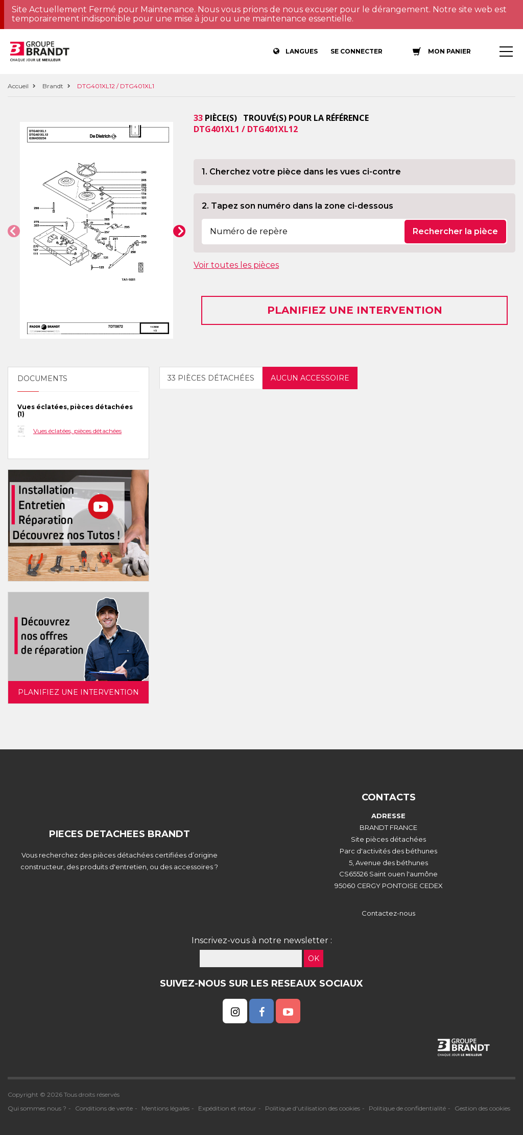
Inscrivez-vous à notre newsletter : (262, 940)
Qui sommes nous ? (37, 1108)
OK (313, 958)
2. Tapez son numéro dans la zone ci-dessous (297, 206)
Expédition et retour (227, 1108)
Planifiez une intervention (354, 310)
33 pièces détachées (211, 378)
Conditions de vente (104, 1108)
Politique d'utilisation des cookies (312, 1108)
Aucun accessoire (310, 378)
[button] (14, 231)
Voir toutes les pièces (236, 265)
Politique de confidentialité (407, 1108)
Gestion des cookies (482, 1108)
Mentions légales (165, 1108)
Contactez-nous (388, 913)
